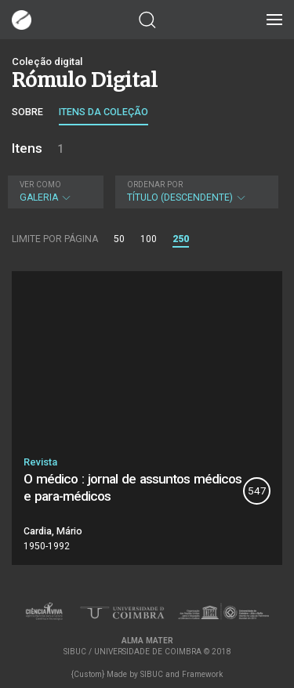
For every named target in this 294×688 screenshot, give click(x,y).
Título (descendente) (195, 191)
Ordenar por (155, 184)
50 (119, 239)
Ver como (40, 184)
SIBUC (151, 674)
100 (148, 239)
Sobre (27, 112)
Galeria (54, 191)
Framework (202, 674)
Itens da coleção (103, 112)
